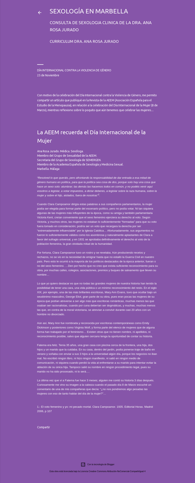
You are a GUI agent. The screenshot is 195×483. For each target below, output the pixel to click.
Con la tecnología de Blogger (97, 464)
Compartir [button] (43, 427)
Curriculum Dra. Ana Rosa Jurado (84, 41)
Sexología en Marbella (89, 11)
